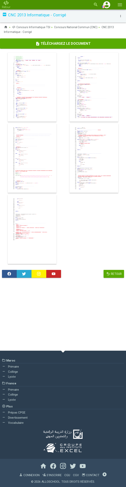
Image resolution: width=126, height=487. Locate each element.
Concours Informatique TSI (31, 27)
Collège (10, 372)
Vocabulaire (13, 423)
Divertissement (15, 417)
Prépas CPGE (13, 412)
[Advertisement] (63, 315)
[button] (107, 4)
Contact (90, 475)
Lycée (9, 376)
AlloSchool (51, 481)
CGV (76, 475)
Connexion (29, 475)
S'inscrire (52, 475)
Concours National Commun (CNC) (75, 27)
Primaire (10, 366)
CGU (67, 475)
